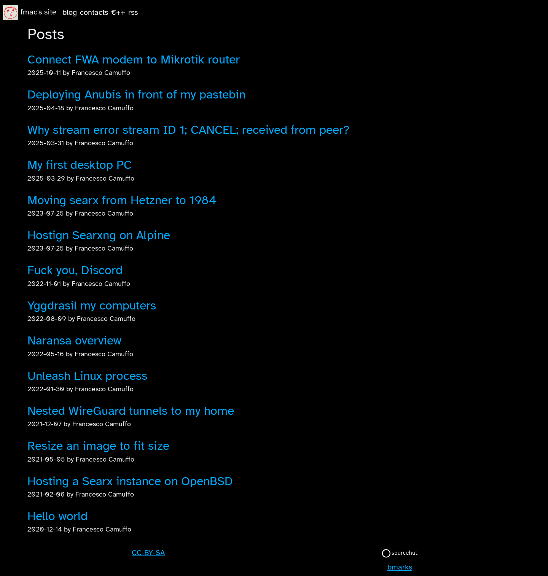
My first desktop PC (79, 164)
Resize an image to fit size (98, 445)
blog (69, 12)
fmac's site (38, 12)
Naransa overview (74, 340)
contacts (94, 12)
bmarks (399, 567)
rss (133, 12)
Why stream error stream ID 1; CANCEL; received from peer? (188, 129)
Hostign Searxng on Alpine (98, 235)
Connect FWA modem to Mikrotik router (133, 59)
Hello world (57, 516)
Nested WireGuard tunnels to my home (130, 410)
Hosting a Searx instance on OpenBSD (130, 481)
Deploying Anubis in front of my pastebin (136, 94)
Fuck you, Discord (75, 270)
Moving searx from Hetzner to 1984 (122, 200)
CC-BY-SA (148, 552)
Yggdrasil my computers (91, 305)
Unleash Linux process (87, 375)
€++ (118, 12)
